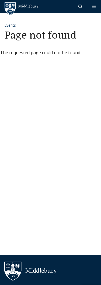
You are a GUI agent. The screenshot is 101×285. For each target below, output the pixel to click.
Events (10, 25)
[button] (81, 6)
